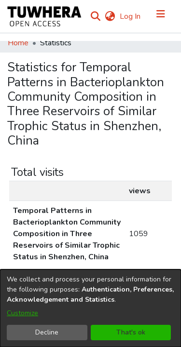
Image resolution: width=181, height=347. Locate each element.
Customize (22, 313)
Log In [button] (130, 16)
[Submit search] (95, 16)
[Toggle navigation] (161, 16)
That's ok (130, 332)
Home (18, 43)
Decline (46, 332)
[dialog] (90, 308)
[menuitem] (110, 16)
